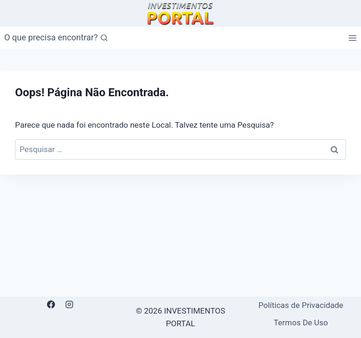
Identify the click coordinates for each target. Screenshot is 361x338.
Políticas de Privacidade (301, 305)
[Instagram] (70, 305)
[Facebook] (51, 305)
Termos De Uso (301, 322)
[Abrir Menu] (352, 38)
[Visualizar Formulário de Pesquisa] (56, 38)
